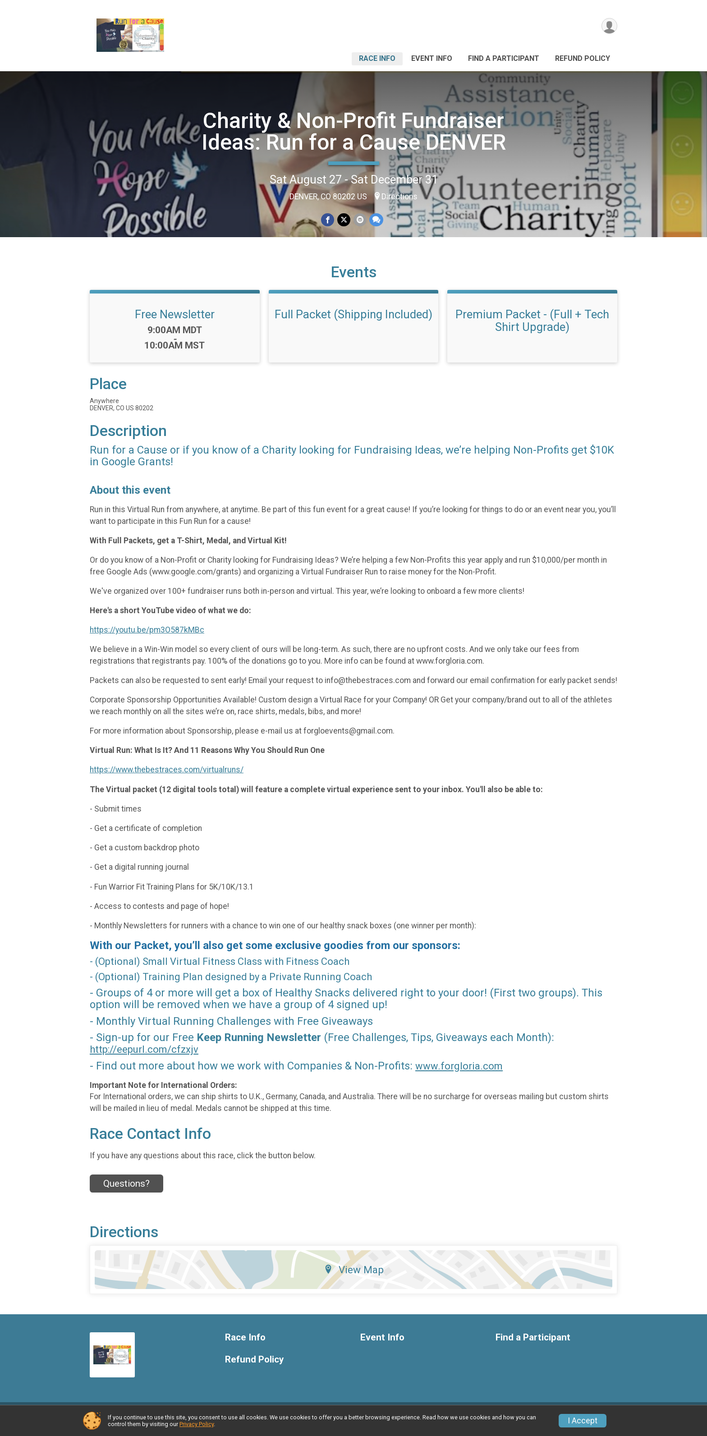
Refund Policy (582, 58)
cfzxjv (184, 1055)
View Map (354, 1275)
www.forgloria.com (459, 1071)
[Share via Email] (359, 219)
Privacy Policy (196, 1424)
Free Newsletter (175, 319)
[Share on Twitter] (343, 219)
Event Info (431, 58)
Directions (399, 196)
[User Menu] (609, 26)
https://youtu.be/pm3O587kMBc (147, 635)
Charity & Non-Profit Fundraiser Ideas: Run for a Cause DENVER (354, 131)
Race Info (377, 58)
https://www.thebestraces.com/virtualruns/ (166, 775)
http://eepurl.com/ (130, 1055)
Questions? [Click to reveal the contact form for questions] (126, 1189)
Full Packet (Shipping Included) (353, 319)
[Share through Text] (376, 219)
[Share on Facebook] (328, 219)
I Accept (582, 1420)
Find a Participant (503, 58)
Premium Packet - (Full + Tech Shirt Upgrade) (532, 326)
